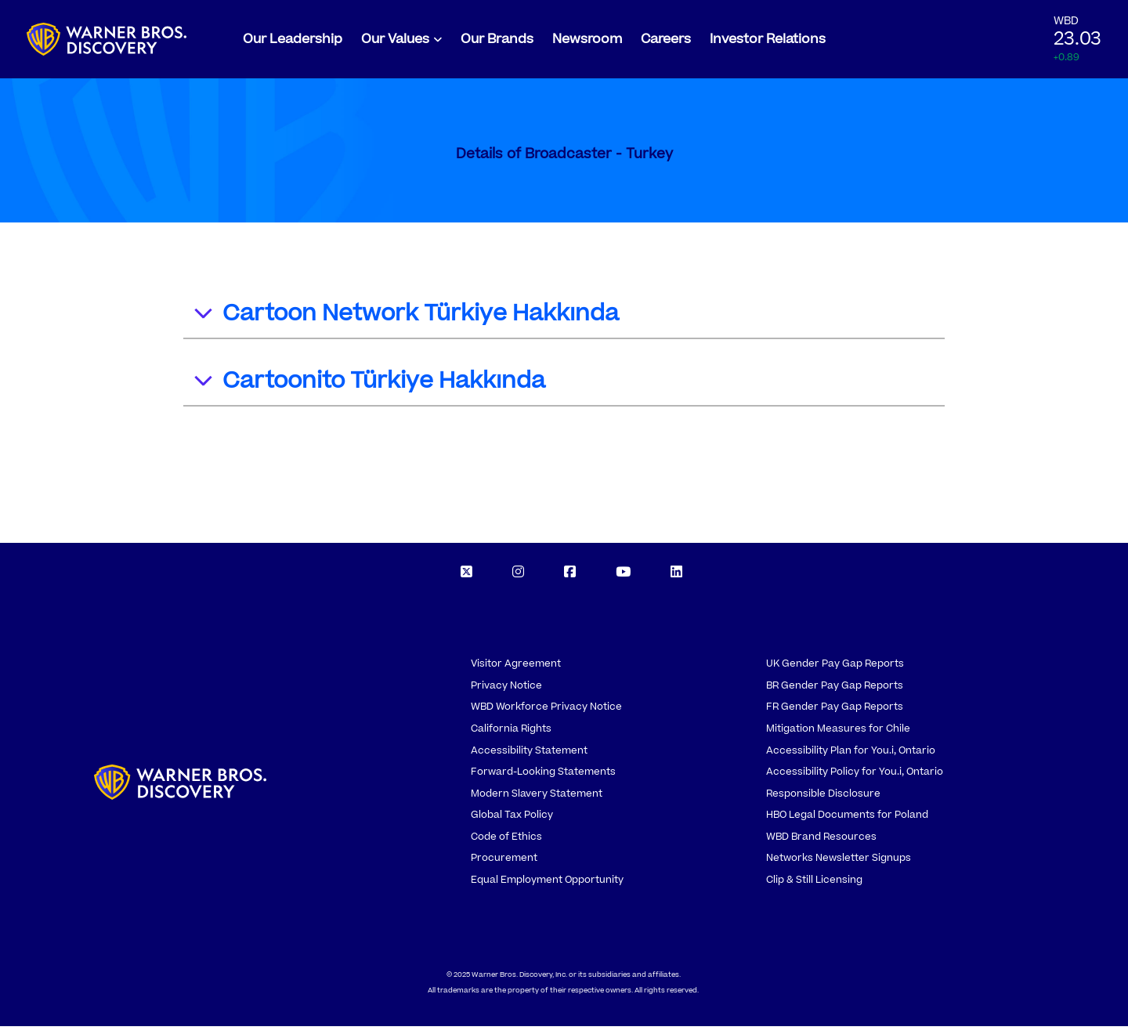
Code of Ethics (506, 844)
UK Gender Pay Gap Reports (835, 671)
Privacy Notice (506, 693)
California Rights (511, 736)
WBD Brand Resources (821, 844)
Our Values (395, 43)
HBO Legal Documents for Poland (847, 822)
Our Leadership (292, 43)
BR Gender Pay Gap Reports (834, 693)
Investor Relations (768, 43)
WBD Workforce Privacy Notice (546, 714)
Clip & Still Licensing (814, 887)
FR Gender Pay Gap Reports (834, 714)
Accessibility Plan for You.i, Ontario (850, 758)
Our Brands (497, 43)
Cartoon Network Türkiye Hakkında (405, 324)
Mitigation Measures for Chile (838, 736)
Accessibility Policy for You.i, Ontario (854, 779)
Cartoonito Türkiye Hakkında (368, 391)
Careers (666, 43)
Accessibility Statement (529, 758)
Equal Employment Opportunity (547, 887)
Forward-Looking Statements (543, 779)
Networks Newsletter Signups (838, 866)
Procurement (504, 866)
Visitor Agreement (516, 671)
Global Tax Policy (512, 822)
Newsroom (587, 43)
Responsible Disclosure (823, 801)
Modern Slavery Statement (536, 801)
